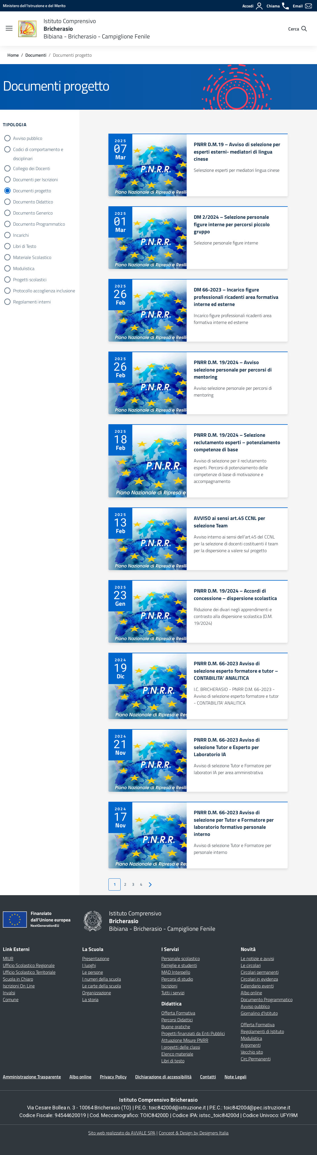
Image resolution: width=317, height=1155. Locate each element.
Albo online (251, 992)
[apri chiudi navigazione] (9, 28)
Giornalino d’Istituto (259, 1013)
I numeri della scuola (101, 979)
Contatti (208, 1076)
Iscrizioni (169, 985)
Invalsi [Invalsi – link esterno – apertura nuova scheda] (9, 992)
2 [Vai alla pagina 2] (125, 884)
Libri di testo (172, 1060)
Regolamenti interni (32, 301)
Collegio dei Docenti (31, 168)
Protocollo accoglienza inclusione (44, 290)
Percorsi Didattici (177, 1019)
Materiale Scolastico (32, 257)
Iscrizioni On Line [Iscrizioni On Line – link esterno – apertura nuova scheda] (19, 985)
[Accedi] (253, 6)
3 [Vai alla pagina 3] (133, 884)
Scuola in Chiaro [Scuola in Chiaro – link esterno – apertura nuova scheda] (18, 979)
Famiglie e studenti (179, 965)
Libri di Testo (24, 246)
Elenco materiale (177, 1053)
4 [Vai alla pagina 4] (141, 884)
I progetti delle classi (180, 1047)
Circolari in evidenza (259, 979)
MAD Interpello (175, 972)
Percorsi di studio (177, 979)
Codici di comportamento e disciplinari (38, 150)
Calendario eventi (257, 985)
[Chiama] (278, 6)
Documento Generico (33, 212)
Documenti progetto (32, 190)
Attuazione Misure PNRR (184, 1040)
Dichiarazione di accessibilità (163, 1076)
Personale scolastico (180, 958)
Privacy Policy (113, 1076)
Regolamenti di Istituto (262, 1031)
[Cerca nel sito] (297, 28)
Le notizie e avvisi (257, 958)
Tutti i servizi (172, 992)
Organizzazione (96, 992)
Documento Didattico (33, 201)
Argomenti (251, 1045)
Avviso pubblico (27, 138)
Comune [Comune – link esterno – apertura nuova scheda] (10, 999)
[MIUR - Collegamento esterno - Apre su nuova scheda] (34, 6)
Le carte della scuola (101, 985)
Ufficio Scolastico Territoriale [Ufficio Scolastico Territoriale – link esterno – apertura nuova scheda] (29, 972)
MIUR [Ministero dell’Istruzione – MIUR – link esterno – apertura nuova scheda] (8, 958)
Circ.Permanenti (256, 1058)
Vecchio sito (252, 1051)
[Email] (302, 6)
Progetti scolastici (29, 279)
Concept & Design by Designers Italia (194, 1132)
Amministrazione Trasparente (32, 1076)
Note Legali (235, 1076)
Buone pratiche (175, 1026)
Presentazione (95, 958)
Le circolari (251, 965)
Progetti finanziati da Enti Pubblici (193, 1033)
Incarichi (21, 235)
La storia (90, 999)
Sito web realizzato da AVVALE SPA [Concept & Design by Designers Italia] (121, 1132)
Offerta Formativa (178, 1012)
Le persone (92, 972)
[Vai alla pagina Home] (13, 55)
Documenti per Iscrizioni (35, 179)
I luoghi (89, 965)
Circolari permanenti (260, 972)
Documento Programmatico (39, 224)
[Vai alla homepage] (27, 29)
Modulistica (23, 268)
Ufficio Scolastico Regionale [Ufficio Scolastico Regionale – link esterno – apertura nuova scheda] (29, 965)
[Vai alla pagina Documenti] (35, 55)
